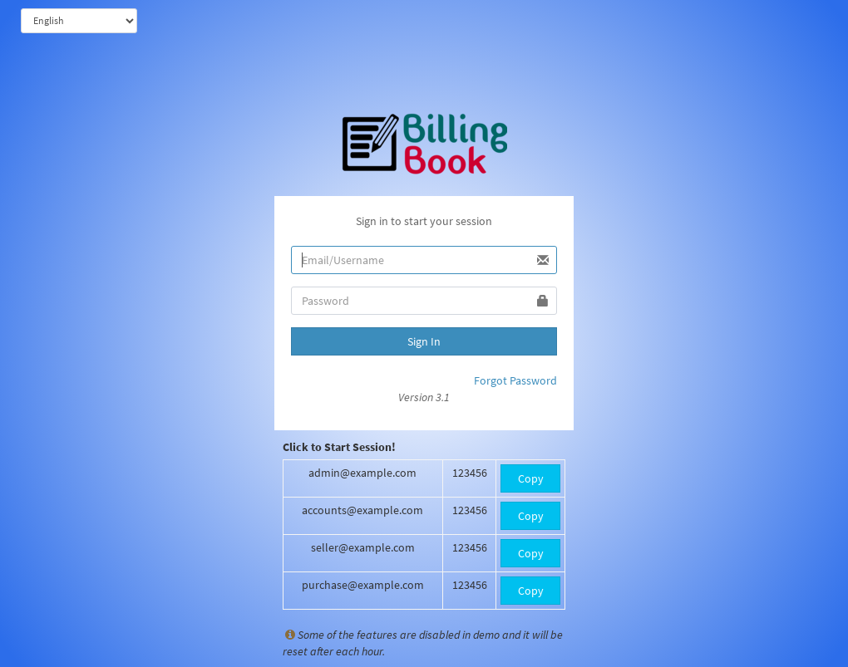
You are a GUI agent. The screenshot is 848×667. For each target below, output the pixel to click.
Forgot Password (515, 380)
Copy (531, 478)
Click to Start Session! (339, 446)
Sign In (424, 341)
